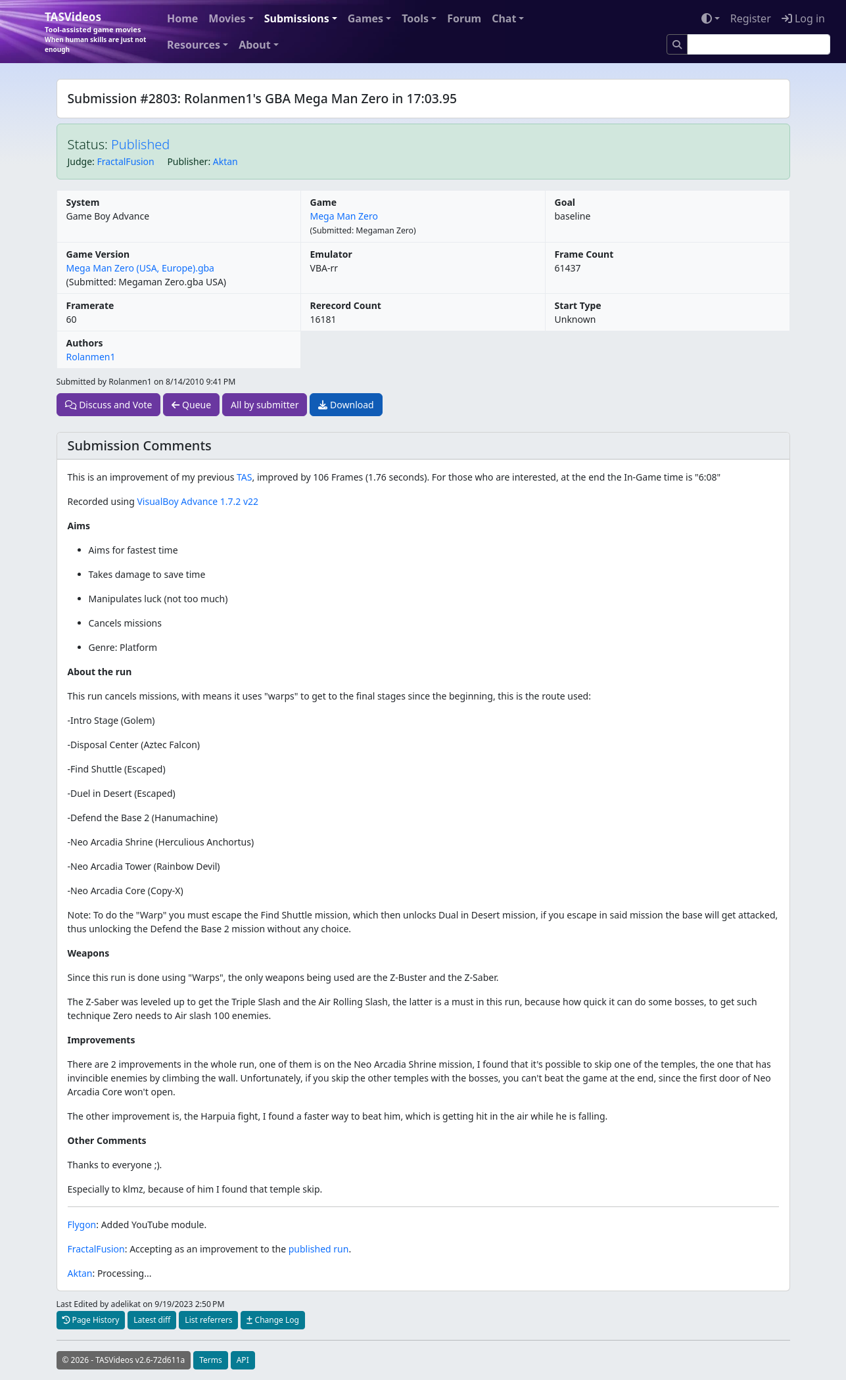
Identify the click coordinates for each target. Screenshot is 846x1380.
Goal (565, 202)
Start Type (578, 305)
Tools (415, 18)
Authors (84, 343)
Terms (210, 1360)
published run (319, 1249)
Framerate (90, 305)
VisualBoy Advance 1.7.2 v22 (197, 501)
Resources (193, 44)
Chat (504, 18)
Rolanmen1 (91, 356)
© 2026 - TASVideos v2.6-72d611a (123, 1360)
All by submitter (264, 404)
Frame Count (584, 254)
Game (323, 202)
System (83, 202)
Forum (464, 18)
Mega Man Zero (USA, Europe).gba (140, 268)
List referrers (208, 1319)
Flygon (82, 1224)
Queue (191, 404)
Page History (91, 1319)
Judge (80, 161)
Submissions (296, 18)
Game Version (98, 254)
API (243, 1360)
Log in (803, 18)
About (255, 44)
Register (750, 18)
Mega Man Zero (344, 216)
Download (345, 404)
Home (182, 18)
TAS (244, 477)
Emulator (331, 254)
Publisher (187, 161)
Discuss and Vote (109, 404)
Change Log (272, 1319)
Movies (226, 18)
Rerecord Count (345, 305)
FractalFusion (125, 161)
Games (365, 18)
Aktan (225, 161)
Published (140, 144)
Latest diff (151, 1319)
